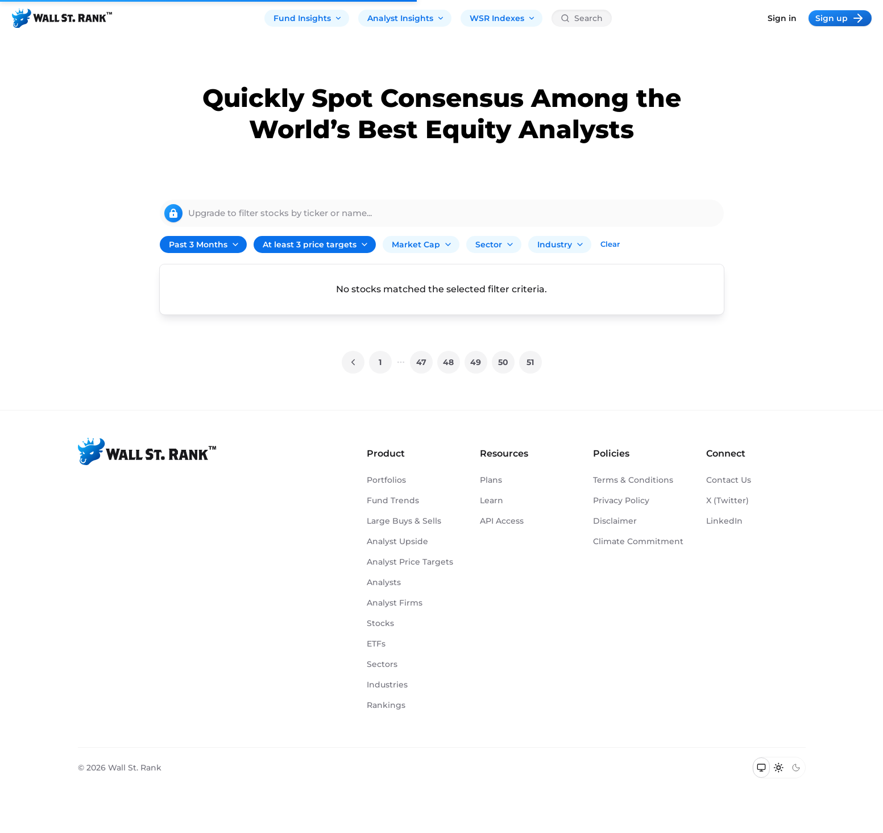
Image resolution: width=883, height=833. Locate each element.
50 (503, 362)
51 (530, 362)
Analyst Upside (397, 541)
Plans (491, 480)
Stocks (380, 623)
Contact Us (728, 480)
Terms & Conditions (633, 480)
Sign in (782, 18)
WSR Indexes (503, 18)
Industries (387, 684)
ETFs (376, 644)
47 (421, 362)
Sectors (382, 664)
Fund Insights (307, 18)
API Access (502, 521)
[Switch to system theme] (761, 768)
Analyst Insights (406, 18)
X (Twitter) (727, 500)
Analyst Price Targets (410, 562)
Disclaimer (615, 521)
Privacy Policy (621, 500)
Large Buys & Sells (404, 521)
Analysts (384, 582)
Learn (491, 500)
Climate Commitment (638, 541)
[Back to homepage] (62, 18)
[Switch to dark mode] (796, 768)
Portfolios (386, 480)
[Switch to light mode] (778, 767)
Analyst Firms (394, 603)
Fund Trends (393, 500)
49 (475, 362)
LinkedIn (724, 521)
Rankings (386, 705)
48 (448, 362)
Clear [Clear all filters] (610, 243)
